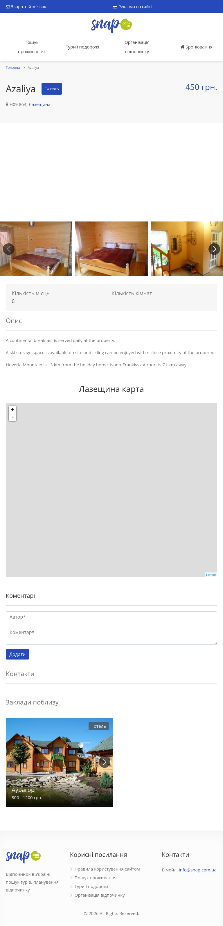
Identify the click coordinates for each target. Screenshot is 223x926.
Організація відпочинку (137, 46)
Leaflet (211, 575)
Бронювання (196, 47)
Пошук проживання (31, 46)
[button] (214, 249)
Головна (13, 67)
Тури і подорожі (82, 47)
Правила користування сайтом (107, 869)
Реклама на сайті (132, 6)
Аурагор (23, 790)
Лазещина (40, 104)
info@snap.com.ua (198, 870)
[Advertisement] (111, 172)
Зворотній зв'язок (26, 6)
